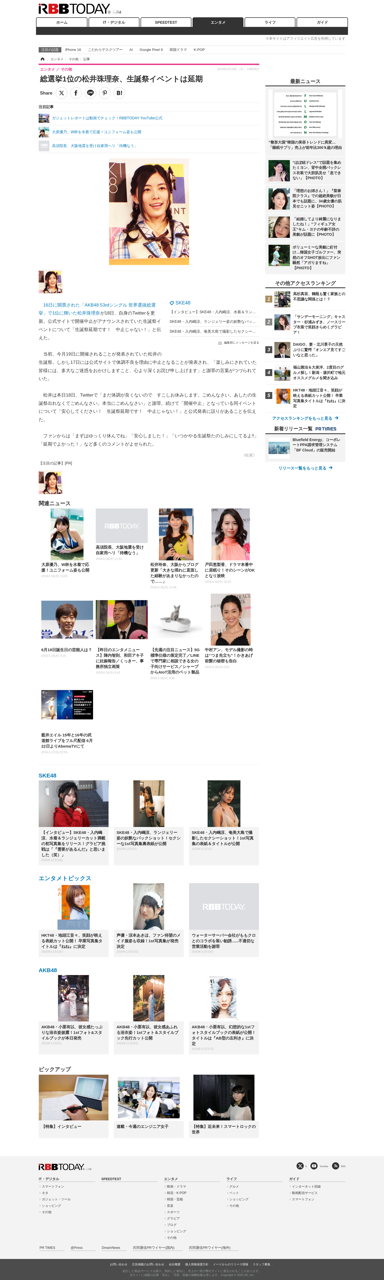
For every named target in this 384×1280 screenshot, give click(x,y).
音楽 (170, 1206)
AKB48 (48, 970)
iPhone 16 (73, 50)
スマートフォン (53, 1186)
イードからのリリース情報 (230, 1264)
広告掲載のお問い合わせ (148, 1264)
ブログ (172, 1225)
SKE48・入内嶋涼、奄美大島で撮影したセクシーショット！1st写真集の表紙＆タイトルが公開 (249, 331)
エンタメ (218, 22)
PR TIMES (47, 1248)
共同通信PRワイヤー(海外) (209, 1248)
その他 (46, 1212)
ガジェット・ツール (56, 1199)
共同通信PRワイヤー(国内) (153, 1248)
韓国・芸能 (175, 1199)
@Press (77, 1248)
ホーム (61, 22)
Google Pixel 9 (151, 50)
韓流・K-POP (176, 1193)
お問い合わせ (118, 1264)
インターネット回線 (306, 1186)
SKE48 (182, 302)
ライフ (270, 22)
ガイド (322, 22)
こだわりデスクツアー (105, 50)
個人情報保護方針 (197, 1264)
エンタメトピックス (65, 878)
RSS (343, 1166)
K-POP (199, 50)
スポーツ (173, 1212)
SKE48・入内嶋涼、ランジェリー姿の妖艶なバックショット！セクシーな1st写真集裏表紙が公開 (251, 321)
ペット (234, 1193)
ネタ (45, 1193)
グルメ (234, 1186)
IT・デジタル (114, 22)
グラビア (173, 1218)
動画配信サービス (305, 1193)
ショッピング (51, 1206)
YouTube (324, 1166)
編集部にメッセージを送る (241, 342)
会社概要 (175, 1264)
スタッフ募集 (261, 1264)
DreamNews (111, 1248)
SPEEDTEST (166, 22)
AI (131, 50)
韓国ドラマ (178, 50)
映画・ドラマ (176, 1186)
